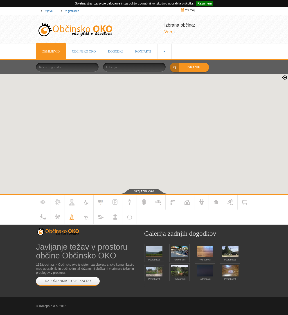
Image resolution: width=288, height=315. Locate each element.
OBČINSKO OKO (84, 51)
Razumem (204, 3)
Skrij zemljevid (144, 191)
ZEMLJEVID (51, 51)
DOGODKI (115, 51)
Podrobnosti (154, 259)
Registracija (71, 10)
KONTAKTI (143, 51)
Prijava (48, 10)
